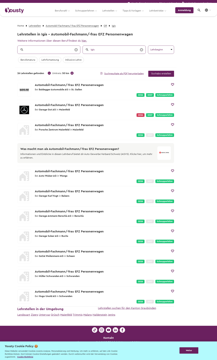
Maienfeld (66, 314)
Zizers (34, 314)
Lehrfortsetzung (50, 60)
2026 (140, 95)
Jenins (111, 314)
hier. (84, 40)
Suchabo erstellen (161, 73)
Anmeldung (185, 13)
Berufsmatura (27, 60)
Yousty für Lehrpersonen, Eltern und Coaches (155, 3)
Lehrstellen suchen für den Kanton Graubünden (127, 308)
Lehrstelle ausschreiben (199, 3)
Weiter (189, 350)
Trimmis (78, 314)
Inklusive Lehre (73, 60)
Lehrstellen (110, 13)
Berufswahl (63, 13)
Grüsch (55, 314)
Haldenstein (100, 314)
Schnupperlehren (86, 13)
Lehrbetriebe (158, 13)
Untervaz (44, 314)
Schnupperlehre (165, 95)
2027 (150, 95)
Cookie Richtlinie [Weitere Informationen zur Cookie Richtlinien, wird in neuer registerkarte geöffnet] (25, 357)
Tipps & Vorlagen (133, 13)
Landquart (23, 314)
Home (20, 26)
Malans (87, 314)
